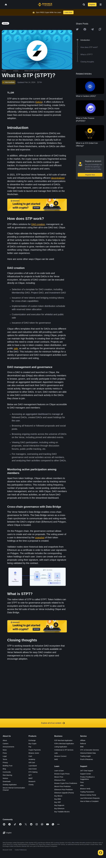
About (5, 740)
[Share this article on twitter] (77, 29)
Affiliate (82, 740)
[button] (100, 4)
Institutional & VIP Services (63, 750)
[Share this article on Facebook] (84, 29)
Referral (83, 743)
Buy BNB (57, 799)
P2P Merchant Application (63, 740)
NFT (30, 775)
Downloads (7, 781)
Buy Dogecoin (59, 805)
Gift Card (32, 762)
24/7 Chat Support (86, 771)
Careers (5, 743)
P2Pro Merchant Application (64, 743)
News (5, 750)
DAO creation (38, 224)
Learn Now (68, 12)
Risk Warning (7, 775)
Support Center (85, 774)
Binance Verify (85, 789)
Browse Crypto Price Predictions (65, 783)
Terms (5, 759)
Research (32, 781)
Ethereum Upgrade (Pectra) (64, 793)
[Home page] (45, 4)
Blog (4, 769)
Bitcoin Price (58, 777)
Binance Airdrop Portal (88, 795)
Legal (5, 756)
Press (5, 753)
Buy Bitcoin (58, 796)
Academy (32, 759)
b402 (56, 759)
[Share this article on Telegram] (92, 29)
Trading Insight (85, 756)
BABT (31, 778)
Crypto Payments (35, 750)
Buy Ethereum (59, 808)
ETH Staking (33, 772)
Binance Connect (60, 756)
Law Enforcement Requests (90, 798)
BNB (81, 747)
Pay (30, 747)
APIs (82, 785)
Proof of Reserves (86, 759)
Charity (31, 785)
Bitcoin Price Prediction (62, 786)
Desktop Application (10, 785)
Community (7, 772)
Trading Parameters (87, 792)
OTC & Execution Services (89, 750)
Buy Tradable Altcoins (62, 812)
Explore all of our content (53, 723)
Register (92, 4)
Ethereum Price (59, 780)
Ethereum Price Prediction (63, 789)
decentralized (58, 178)
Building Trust (7, 766)
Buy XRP (57, 802)
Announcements (8, 747)
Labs (56, 753)
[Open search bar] (83, 4)
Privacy (5, 762)
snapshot (39, 537)
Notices (5, 778)
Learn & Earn (59, 771)
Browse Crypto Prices (62, 774)
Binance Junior (34, 753)
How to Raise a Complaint (89, 801)
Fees (82, 782)
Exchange (32, 740)
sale (16, 348)
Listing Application (60, 747)
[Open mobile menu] (100, 4)
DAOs (39, 102)
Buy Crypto (32, 743)
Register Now (90, 175)
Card (30, 756)
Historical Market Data (88, 753)
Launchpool (33, 766)
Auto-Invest (33, 769)
